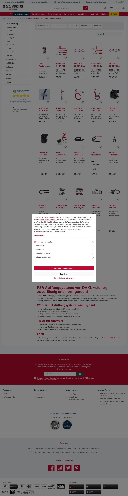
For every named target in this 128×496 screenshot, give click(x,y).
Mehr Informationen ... (48, 220)
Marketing (40, 250)
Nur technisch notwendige (64, 278)
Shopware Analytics (43, 257)
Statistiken (40, 246)
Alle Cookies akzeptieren (64, 268)
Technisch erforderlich (44, 242)
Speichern (64, 274)
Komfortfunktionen (43, 253)
